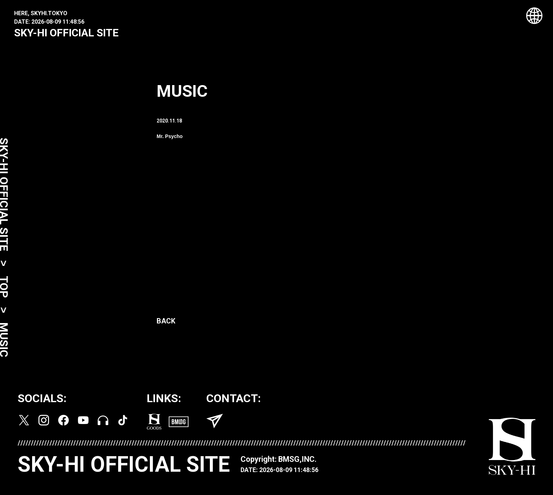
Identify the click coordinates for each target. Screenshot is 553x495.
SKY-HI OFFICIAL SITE (66, 32)
